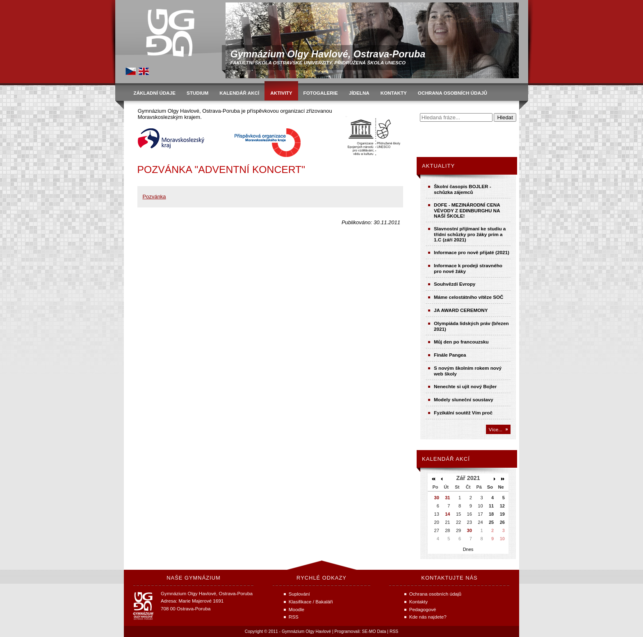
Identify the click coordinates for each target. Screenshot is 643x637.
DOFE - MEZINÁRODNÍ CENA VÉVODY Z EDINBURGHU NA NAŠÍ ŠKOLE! (467, 210)
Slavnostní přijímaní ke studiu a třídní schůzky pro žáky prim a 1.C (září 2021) (470, 234)
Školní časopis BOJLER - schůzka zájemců (462, 189)
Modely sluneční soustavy (463, 399)
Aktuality (438, 166)
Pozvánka (154, 196)
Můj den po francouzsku (461, 341)
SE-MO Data (374, 631)
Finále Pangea (450, 354)
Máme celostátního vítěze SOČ (469, 297)
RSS (394, 631)
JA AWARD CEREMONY (461, 310)
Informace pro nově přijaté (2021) (471, 252)
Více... (495, 429)
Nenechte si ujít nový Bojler (465, 386)
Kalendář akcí (446, 459)
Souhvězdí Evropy (454, 284)
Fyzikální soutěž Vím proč (463, 412)
